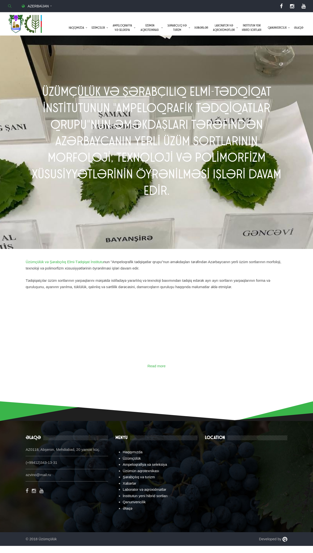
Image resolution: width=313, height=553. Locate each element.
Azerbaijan (35, 6)
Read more (156, 373)
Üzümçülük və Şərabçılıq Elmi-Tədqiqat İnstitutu (64, 269)
